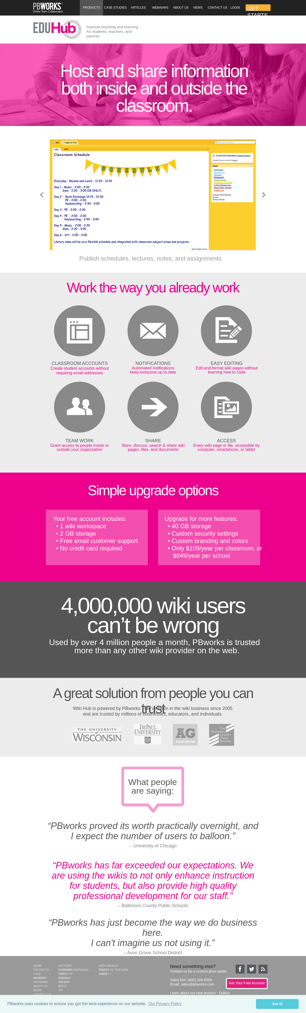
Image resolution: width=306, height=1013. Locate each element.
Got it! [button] (277, 1004)
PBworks (131, 708)
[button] (91, 8)
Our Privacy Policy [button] (165, 1004)
